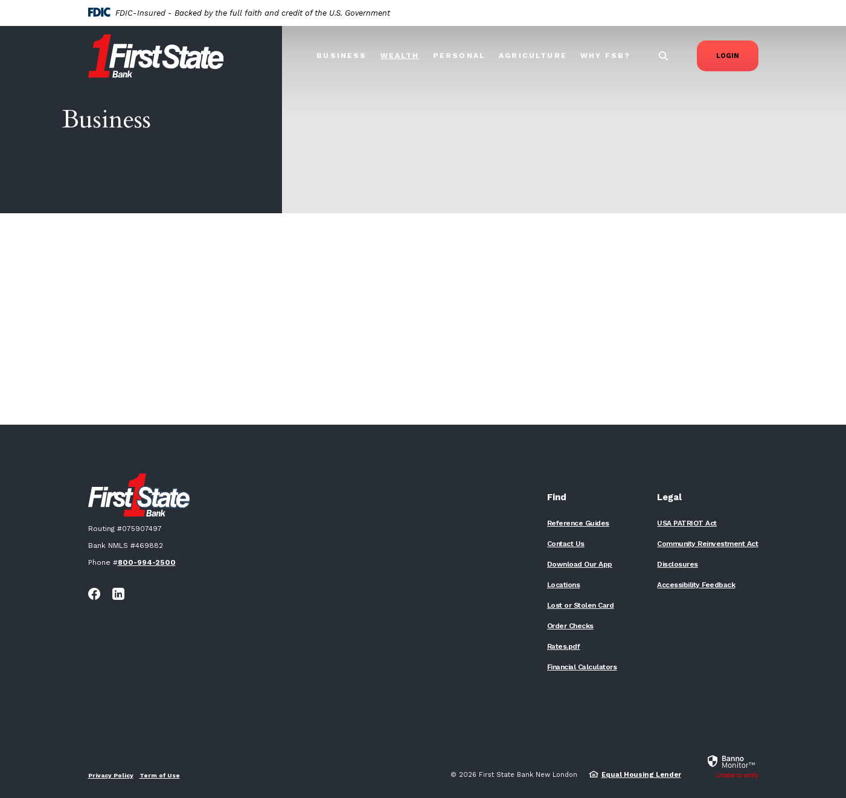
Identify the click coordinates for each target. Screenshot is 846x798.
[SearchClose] (663, 56)
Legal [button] (669, 497)
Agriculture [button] (533, 55)
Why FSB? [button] (605, 55)
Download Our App (579, 564)
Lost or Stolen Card (580, 605)
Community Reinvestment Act (707, 543)
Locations (563, 585)
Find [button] (556, 497)
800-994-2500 (147, 562)
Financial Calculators (582, 667)
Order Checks (570, 626)
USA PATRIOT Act (687, 523)
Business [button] (341, 55)
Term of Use (159, 775)
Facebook (94, 594)
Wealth (400, 55)
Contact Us (566, 543)
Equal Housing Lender (641, 775)
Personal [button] (459, 55)
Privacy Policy (110, 775)
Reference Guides (578, 523)
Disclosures (677, 564)
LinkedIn (118, 594)
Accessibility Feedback (696, 585)
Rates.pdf (563, 647)
